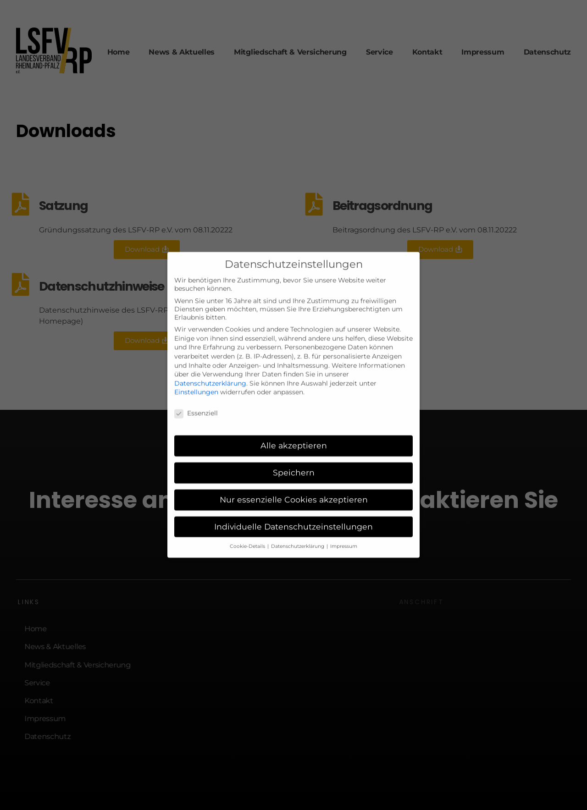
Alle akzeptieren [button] (293, 433)
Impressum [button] (343, 534)
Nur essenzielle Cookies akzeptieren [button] (294, 487)
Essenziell (196, 401)
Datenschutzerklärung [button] (298, 534)
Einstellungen (196, 380)
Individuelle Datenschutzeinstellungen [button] (293, 514)
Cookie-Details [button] (248, 534)
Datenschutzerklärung (210, 371)
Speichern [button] (294, 460)
